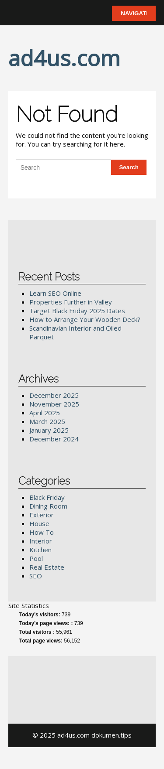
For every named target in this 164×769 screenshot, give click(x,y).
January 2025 (49, 430)
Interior (40, 541)
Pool (36, 558)
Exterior (41, 514)
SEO (35, 575)
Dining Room (48, 506)
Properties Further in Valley (70, 301)
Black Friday (47, 497)
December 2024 (54, 438)
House (39, 523)
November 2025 (54, 404)
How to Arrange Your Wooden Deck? (84, 319)
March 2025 (47, 421)
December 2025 (54, 395)
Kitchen (40, 549)
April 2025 (44, 412)
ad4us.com (64, 58)
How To (41, 532)
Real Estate (46, 567)
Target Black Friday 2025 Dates (77, 310)
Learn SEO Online (55, 293)
